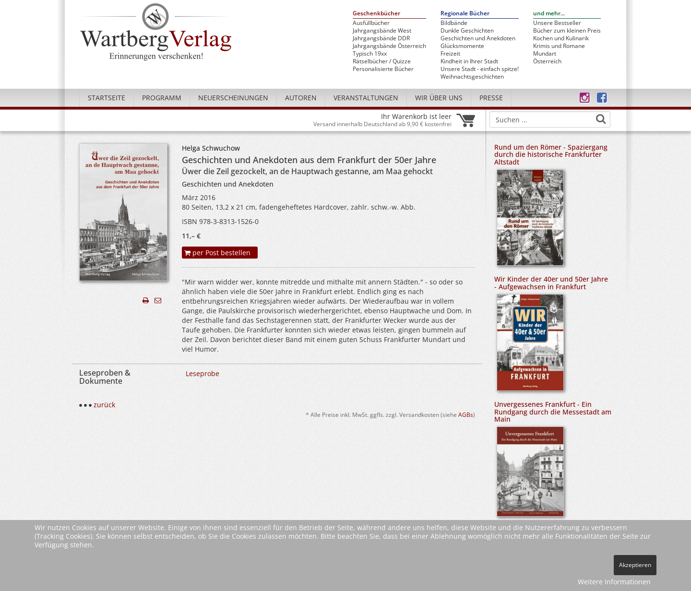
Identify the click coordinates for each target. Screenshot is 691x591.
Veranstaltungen (366, 97)
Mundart (544, 53)
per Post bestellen (217, 252)
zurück (104, 404)
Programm (161, 97)
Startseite (106, 97)
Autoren (301, 97)
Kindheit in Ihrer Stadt (469, 61)
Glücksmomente (462, 46)
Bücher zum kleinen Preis (567, 30)
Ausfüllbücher (371, 23)
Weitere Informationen (614, 581)
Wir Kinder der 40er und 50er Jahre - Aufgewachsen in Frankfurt (551, 282)
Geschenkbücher (376, 13)
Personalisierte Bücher (383, 69)
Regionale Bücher (465, 13)
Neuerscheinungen (233, 97)
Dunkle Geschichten (467, 30)
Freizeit (450, 53)
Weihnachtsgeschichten (472, 76)
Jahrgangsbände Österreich (389, 46)
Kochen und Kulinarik (561, 38)
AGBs (465, 414)
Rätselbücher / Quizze (382, 61)
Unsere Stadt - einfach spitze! (480, 69)
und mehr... (549, 13)
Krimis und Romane (559, 46)
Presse (491, 97)
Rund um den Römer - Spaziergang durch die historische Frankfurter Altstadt (551, 154)
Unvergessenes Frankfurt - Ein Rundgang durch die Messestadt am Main (552, 412)
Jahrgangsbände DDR (381, 38)
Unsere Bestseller (557, 23)
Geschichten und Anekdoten (478, 38)
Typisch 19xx (370, 53)
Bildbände (454, 23)
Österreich (547, 61)
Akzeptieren (635, 565)
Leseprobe (202, 373)
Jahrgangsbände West (382, 30)
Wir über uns (439, 97)
